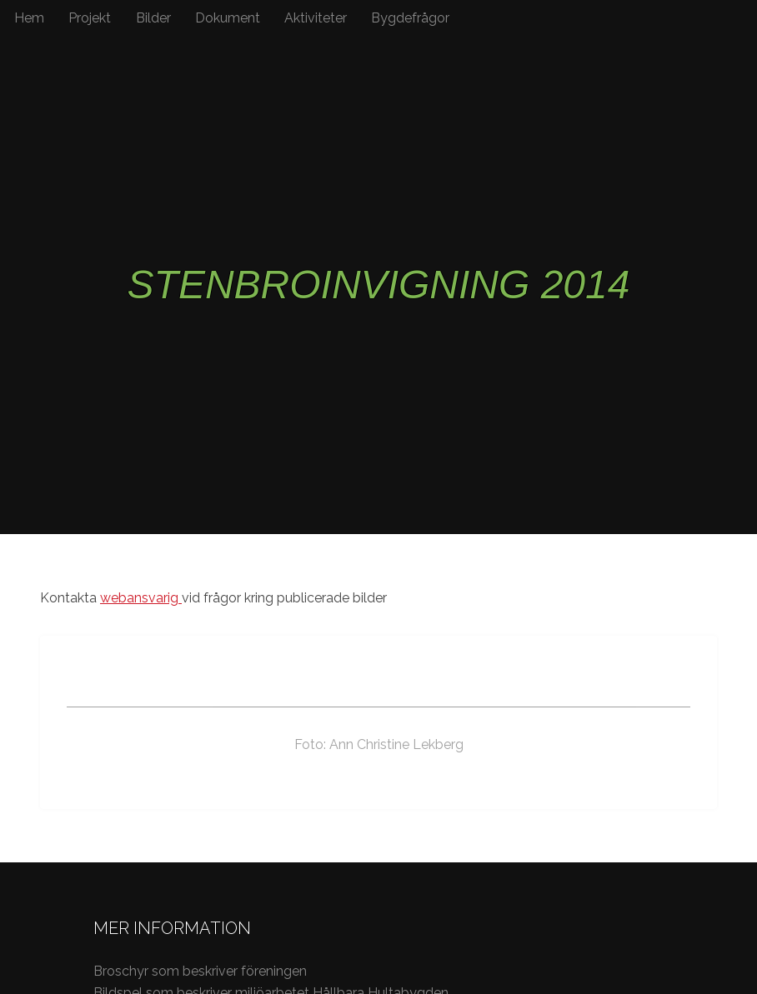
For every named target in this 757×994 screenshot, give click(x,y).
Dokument (227, 18)
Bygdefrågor (410, 18)
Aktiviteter (315, 18)
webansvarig (141, 598)
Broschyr (122, 971)
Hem (29, 18)
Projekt (89, 18)
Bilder (153, 18)
